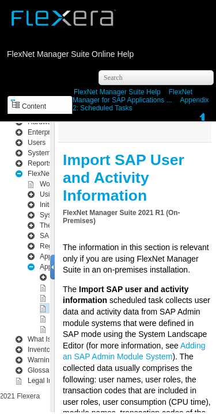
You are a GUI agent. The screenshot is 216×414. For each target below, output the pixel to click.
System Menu (49, 145)
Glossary (41, 362)
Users (37, 135)
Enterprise (43, 124)
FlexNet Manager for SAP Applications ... (132, 96)
